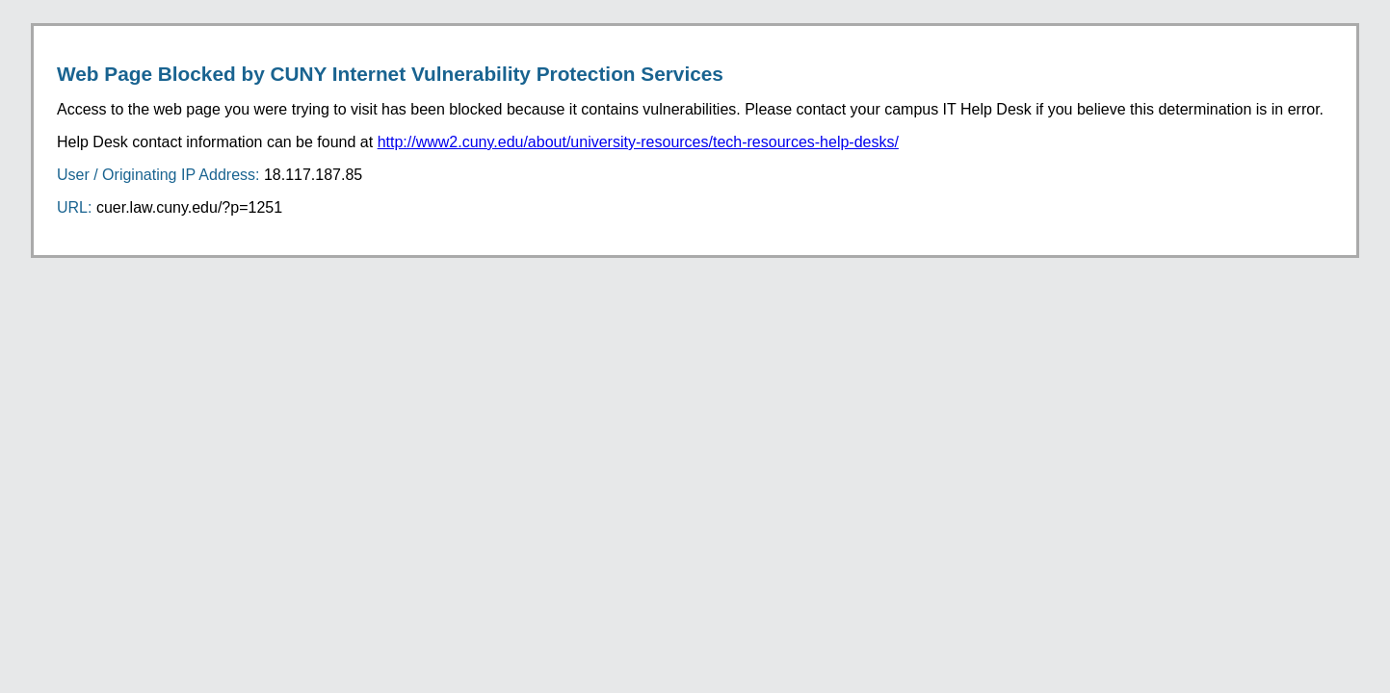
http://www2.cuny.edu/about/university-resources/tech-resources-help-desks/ (638, 142)
